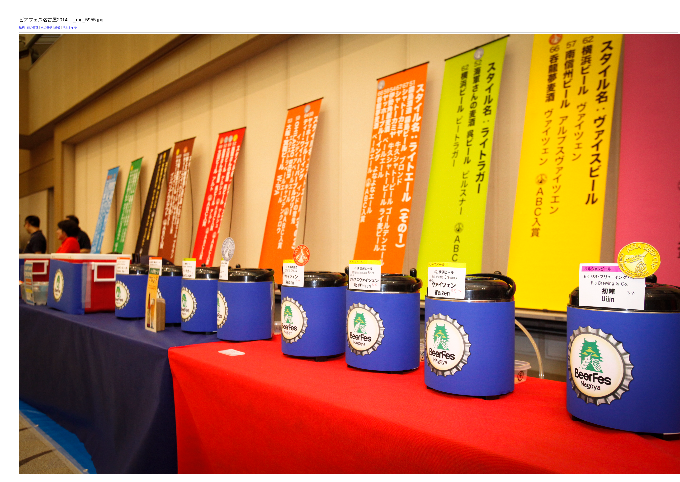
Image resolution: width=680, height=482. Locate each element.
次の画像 (46, 27)
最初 (22, 27)
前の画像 (32, 27)
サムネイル (69, 27)
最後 (57, 27)
